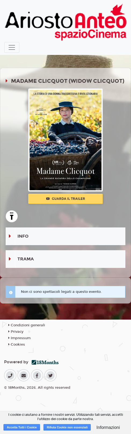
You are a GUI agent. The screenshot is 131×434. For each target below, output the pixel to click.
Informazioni (108, 427)
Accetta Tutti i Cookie (22, 427)
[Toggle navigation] (11, 47)
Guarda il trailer (65, 199)
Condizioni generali (26, 325)
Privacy (15, 332)
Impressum (19, 338)
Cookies (16, 344)
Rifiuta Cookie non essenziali (67, 427)
